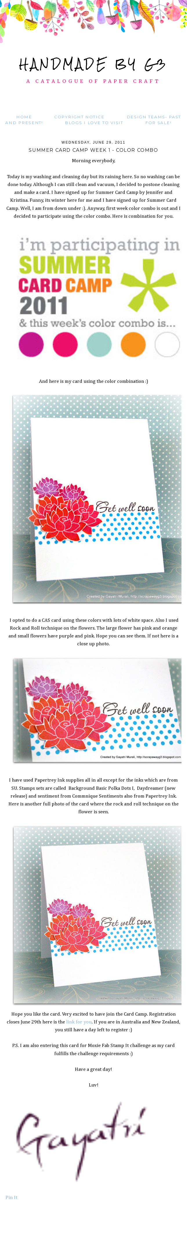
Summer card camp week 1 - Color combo (93, 150)
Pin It (11, 1197)
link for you (78, 1022)
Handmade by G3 (93, 64)
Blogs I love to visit (94, 122)
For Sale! (158, 122)
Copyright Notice (79, 117)
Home (24, 117)
